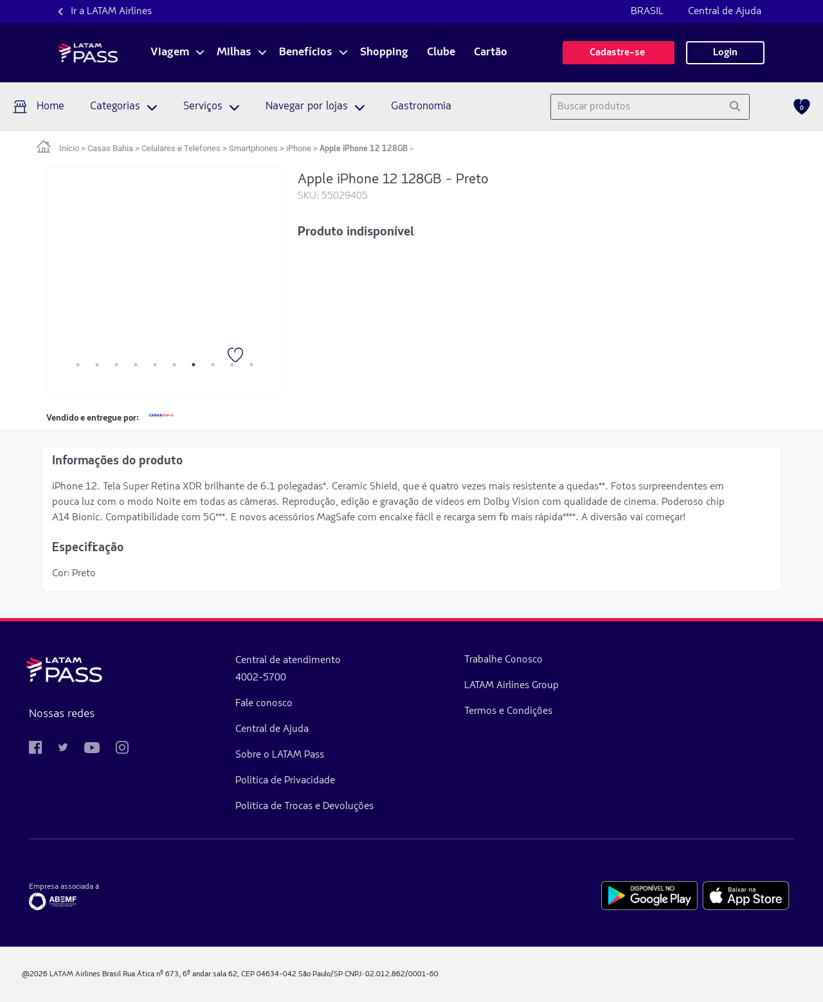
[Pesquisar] (734, 107)
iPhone (298, 148)
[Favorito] (236, 356)
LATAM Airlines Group (374, 685)
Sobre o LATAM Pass (211, 755)
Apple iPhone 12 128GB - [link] (366, 149)
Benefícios (305, 53)
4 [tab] (135, 364)
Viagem (169, 53)
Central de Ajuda (724, 11)
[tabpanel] (165, 271)
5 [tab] (155, 364)
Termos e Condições (371, 711)
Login (725, 53)
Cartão (490, 53)
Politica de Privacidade (216, 781)
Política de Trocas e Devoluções (236, 806)
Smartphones (253, 148)
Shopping (384, 53)
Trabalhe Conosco (366, 660)
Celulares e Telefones (181, 148)
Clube (441, 53)
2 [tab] (97, 364)
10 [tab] (251, 364)
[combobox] (635, 107)
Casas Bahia (110, 148)
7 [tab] (193, 364)
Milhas (234, 53)
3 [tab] (116, 364)
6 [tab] (174, 364)
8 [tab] (212, 364)
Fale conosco (195, 703)
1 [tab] (77, 364)
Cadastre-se (618, 53)
